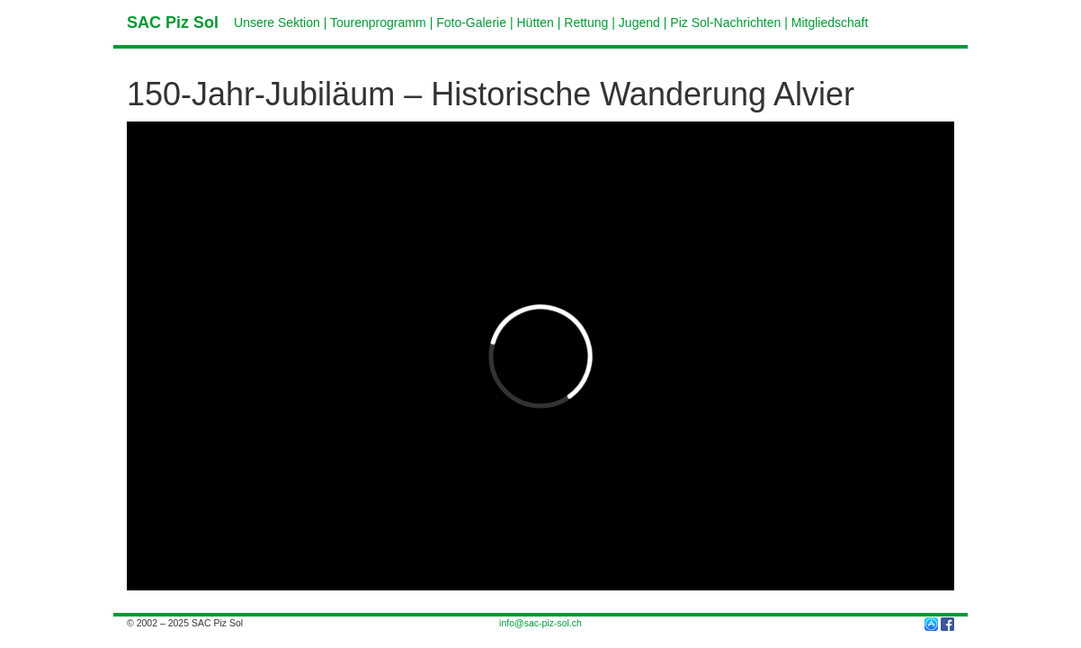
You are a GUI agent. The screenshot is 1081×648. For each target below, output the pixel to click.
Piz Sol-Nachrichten (725, 22)
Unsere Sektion (277, 22)
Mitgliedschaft (830, 22)
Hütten (535, 22)
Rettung (586, 22)
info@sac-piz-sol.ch (540, 622)
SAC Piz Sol (173, 23)
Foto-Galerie (471, 22)
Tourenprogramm (378, 22)
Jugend (639, 22)
